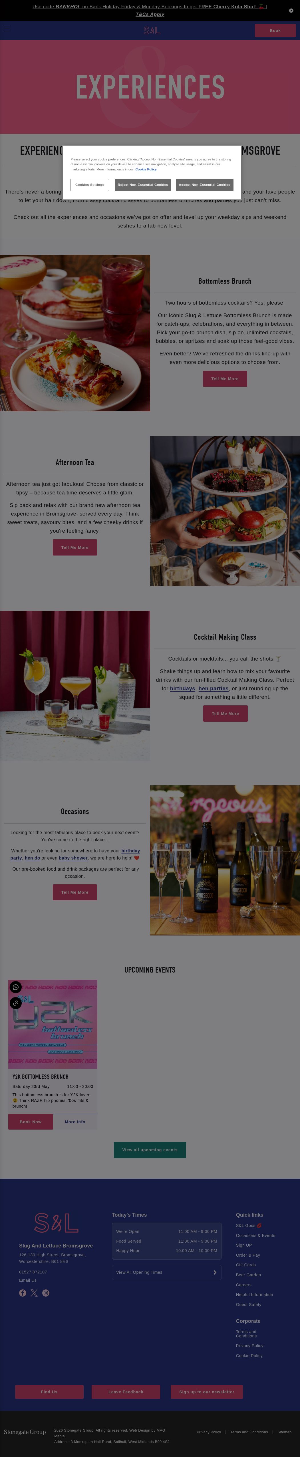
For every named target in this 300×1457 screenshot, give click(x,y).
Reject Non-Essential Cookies (143, 184)
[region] (152, 173)
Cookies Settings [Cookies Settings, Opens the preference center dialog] (89, 184)
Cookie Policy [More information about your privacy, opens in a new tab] (146, 169)
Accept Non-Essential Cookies (204, 184)
